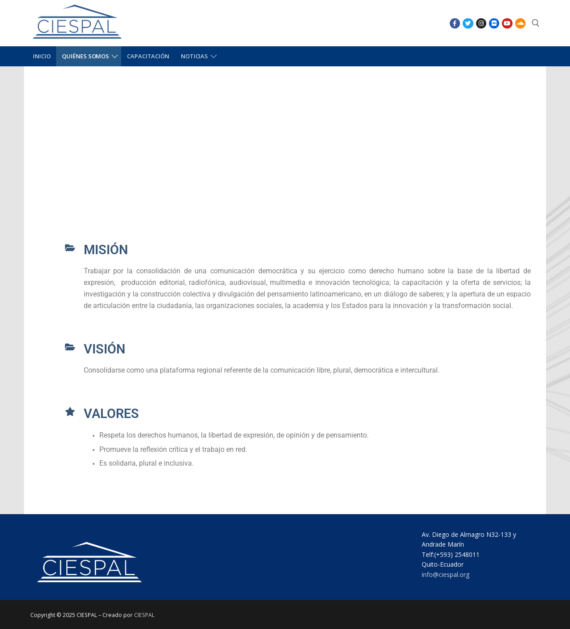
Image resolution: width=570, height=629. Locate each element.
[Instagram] (481, 23)
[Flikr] (494, 23)
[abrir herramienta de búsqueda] (536, 23)
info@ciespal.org (445, 574)
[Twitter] (468, 23)
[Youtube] (507, 23)
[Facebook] (455, 23)
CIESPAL (144, 615)
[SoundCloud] (520, 23)
